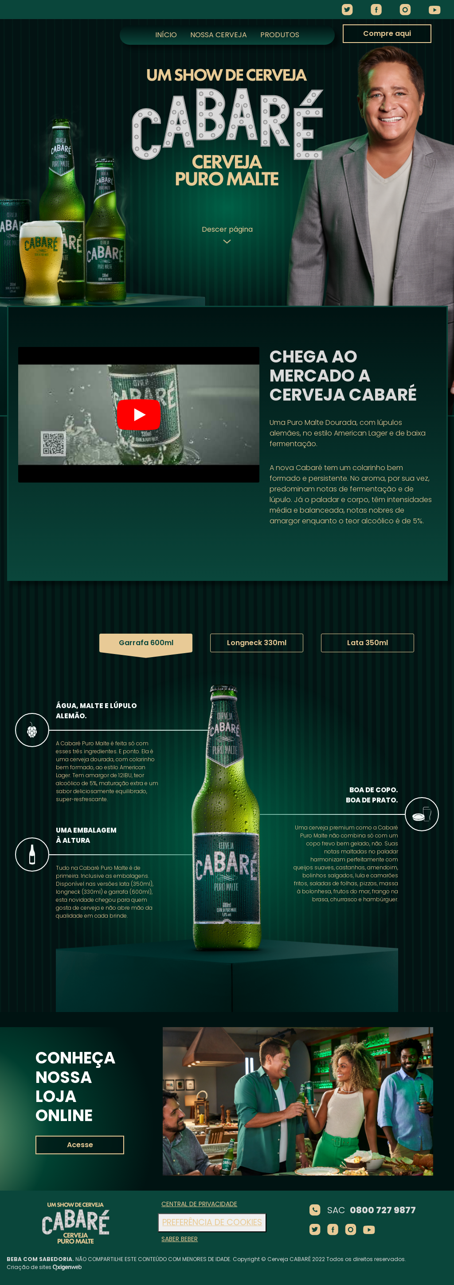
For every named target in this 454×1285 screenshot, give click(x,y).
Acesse (80, 1145)
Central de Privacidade (199, 1203)
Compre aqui (387, 34)
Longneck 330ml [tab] (227, 643)
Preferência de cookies (212, 1222)
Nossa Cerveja (218, 35)
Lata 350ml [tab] (337, 643)
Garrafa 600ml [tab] (116, 643)
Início (166, 35)
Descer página (227, 234)
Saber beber (179, 1238)
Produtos (279, 35)
